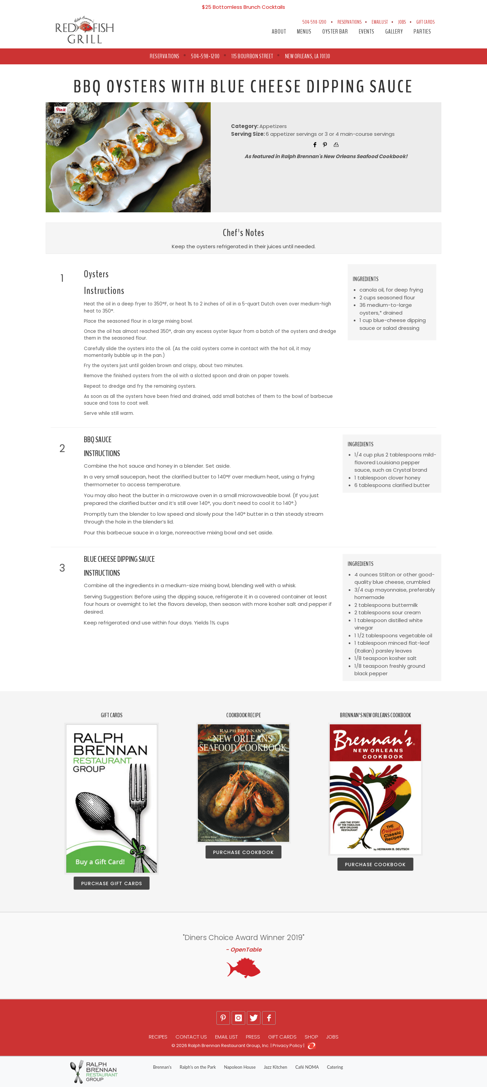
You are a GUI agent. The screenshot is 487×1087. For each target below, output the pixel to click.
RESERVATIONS (164, 56)
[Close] (477, 4)
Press (253, 1036)
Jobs (402, 22)
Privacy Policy (287, 1045)
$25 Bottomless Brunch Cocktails (243, 6)
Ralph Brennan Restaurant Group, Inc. (229, 1045)
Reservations (350, 22)
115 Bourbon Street (252, 56)
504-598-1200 (314, 22)
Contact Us (191, 1036)
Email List (380, 22)
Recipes (158, 1036)
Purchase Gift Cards (111, 883)
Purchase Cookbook (243, 852)
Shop (311, 1036)
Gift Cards (425, 22)
